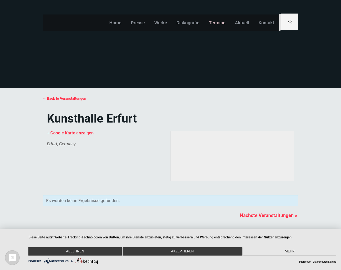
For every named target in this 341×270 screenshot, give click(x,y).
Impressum (305, 262)
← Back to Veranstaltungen (64, 98)
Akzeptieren (182, 252)
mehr (290, 252)
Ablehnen (74, 252)
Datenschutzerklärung (324, 262)
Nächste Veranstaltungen (268, 215)
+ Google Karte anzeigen (70, 132)
